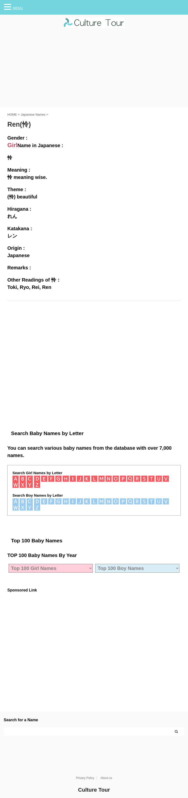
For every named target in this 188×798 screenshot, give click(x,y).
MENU (18, 8)
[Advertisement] (94, 70)
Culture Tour (94, 790)
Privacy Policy (85, 778)
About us (106, 778)
